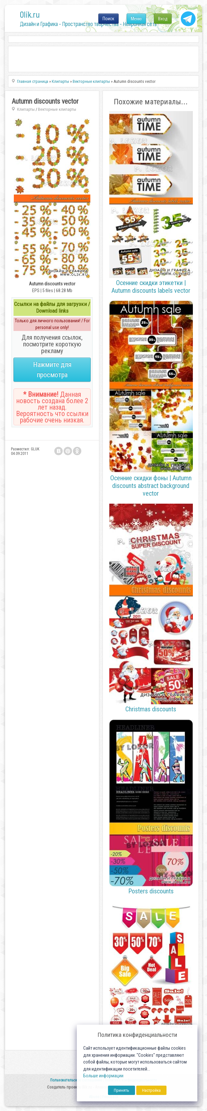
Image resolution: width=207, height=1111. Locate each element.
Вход (162, 18)
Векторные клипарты (57, 109)
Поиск (108, 18)
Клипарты (26, 109)
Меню (136, 18)
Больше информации (103, 1076)
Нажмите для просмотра (52, 369)
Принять (121, 1090)
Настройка (151, 1090)
